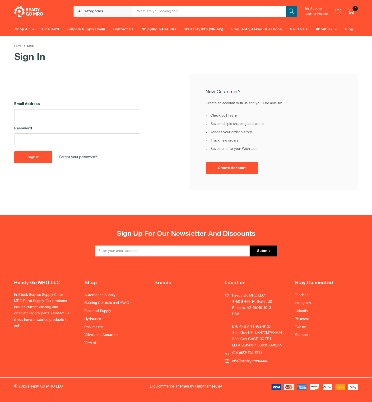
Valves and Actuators (101, 335)
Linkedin (301, 311)
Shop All (22, 29)
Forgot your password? (78, 157)
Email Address (27, 104)
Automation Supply (100, 295)
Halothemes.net (208, 386)
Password (23, 128)
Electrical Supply (97, 311)
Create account (232, 168)
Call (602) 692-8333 (247, 353)
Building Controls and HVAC (106, 303)
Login (308, 14)
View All (90, 343)
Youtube (301, 335)
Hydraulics (92, 319)
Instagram (303, 303)
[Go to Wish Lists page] (338, 11)
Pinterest (302, 319)
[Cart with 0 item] (351, 11)
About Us (324, 29)
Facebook (303, 295)
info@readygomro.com (250, 361)
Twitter (300, 327)
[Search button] (291, 11)
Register (323, 14)
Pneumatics (93, 327)
